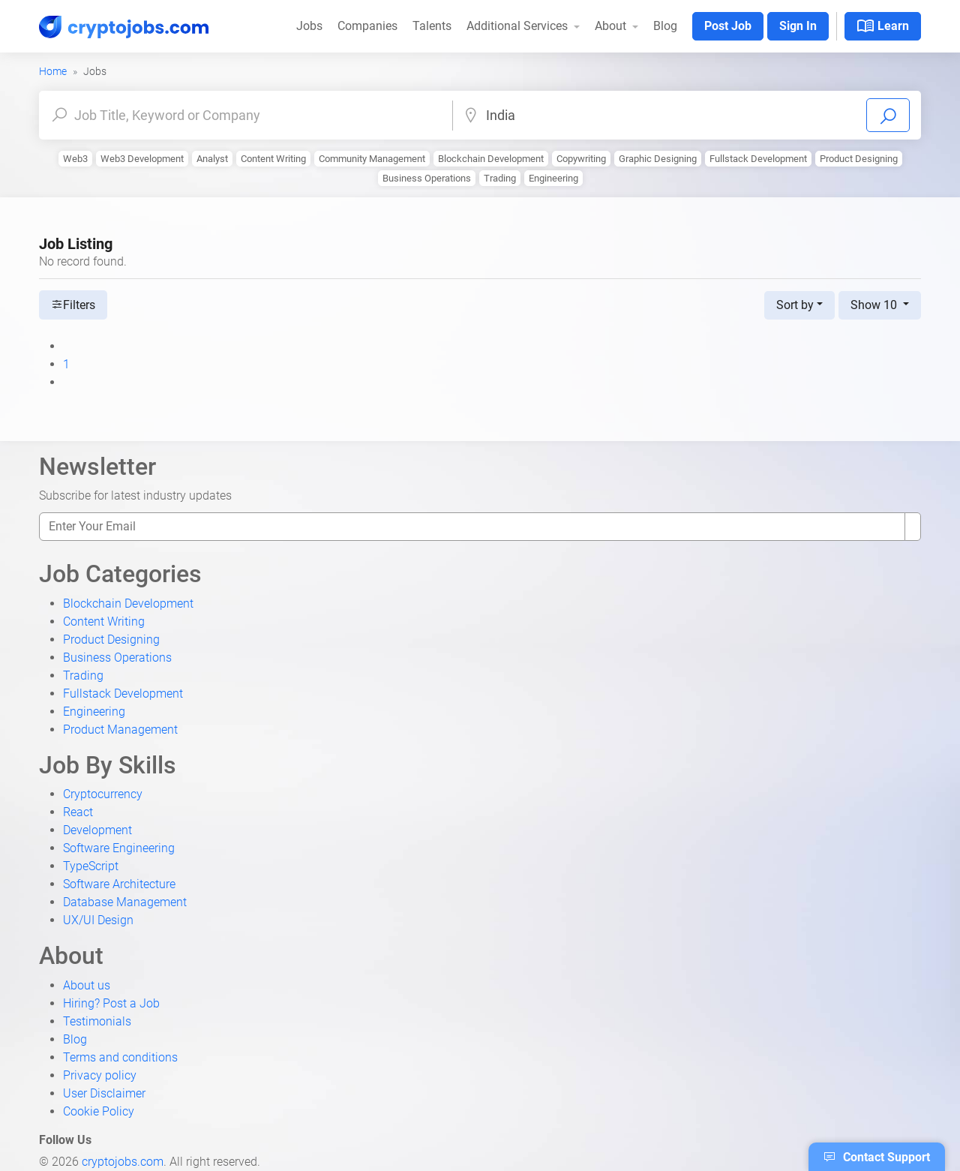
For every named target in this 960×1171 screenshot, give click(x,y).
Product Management (120, 729)
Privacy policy (99, 1075)
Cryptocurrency (102, 794)
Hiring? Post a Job (111, 1003)
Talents (432, 26)
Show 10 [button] (875, 305)
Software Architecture (119, 884)
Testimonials (97, 1021)
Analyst (212, 158)
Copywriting (581, 158)
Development (97, 830)
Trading (500, 178)
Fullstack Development (758, 158)
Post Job (728, 26)
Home (53, 71)
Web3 (75, 158)
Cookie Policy (98, 1111)
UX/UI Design (98, 920)
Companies (368, 26)
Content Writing (273, 158)
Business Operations (426, 178)
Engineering (553, 178)
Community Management (372, 158)
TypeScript (90, 866)
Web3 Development (142, 158)
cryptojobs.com (123, 1161)
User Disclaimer (104, 1093)
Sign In (798, 26)
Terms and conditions (120, 1057)
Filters (73, 305)
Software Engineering (119, 848)
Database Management (125, 902)
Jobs (309, 26)
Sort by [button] (795, 305)
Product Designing (859, 158)
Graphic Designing (658, 158)
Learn (882, 26)
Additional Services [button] (518, 26)
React (78, 812)
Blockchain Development (491, 158)
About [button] (612, 26)
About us (86, 985)
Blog (665, 26)
